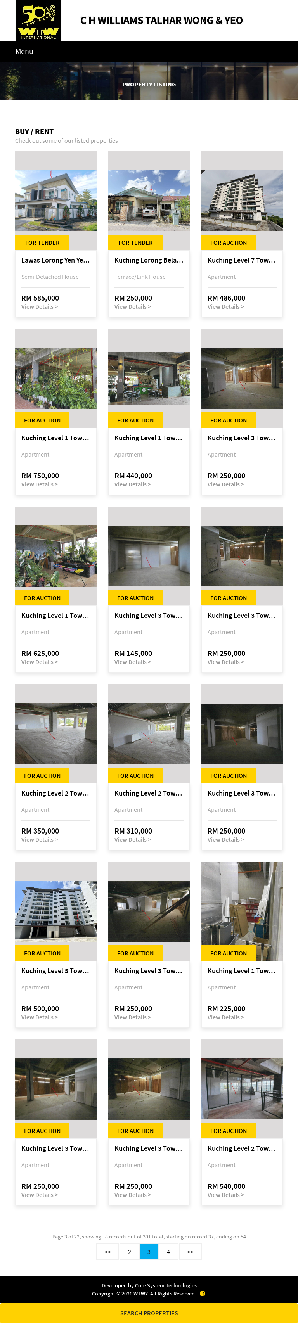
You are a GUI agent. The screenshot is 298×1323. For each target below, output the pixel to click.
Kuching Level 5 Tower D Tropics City (55, 971)
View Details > (39, 306)
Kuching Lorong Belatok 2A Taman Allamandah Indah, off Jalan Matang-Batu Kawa (149, 260)
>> (190, 1252)
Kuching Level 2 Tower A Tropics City (55, 793)
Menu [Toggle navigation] (24, 51)
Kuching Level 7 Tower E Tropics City (242, 260)
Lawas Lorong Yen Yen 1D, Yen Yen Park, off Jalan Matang (55, 260)
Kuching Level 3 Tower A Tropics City (242, 438)
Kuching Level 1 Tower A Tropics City (55, 438)
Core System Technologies (166, 1285)
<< (107, 1252)
